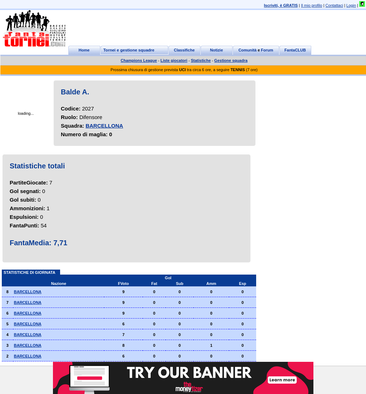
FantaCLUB (295, 50)
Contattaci (334, 5)
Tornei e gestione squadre (129, 50)
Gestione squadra (231, 60)
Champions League (139, 60)
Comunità (247, 50)
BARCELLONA (104, 126)
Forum (267, 50)
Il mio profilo (311, 5)
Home (84, 50)
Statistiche (201, 60)
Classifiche (184, 50)
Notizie (216, 50)
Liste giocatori (173, 60)
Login (351, 5)
